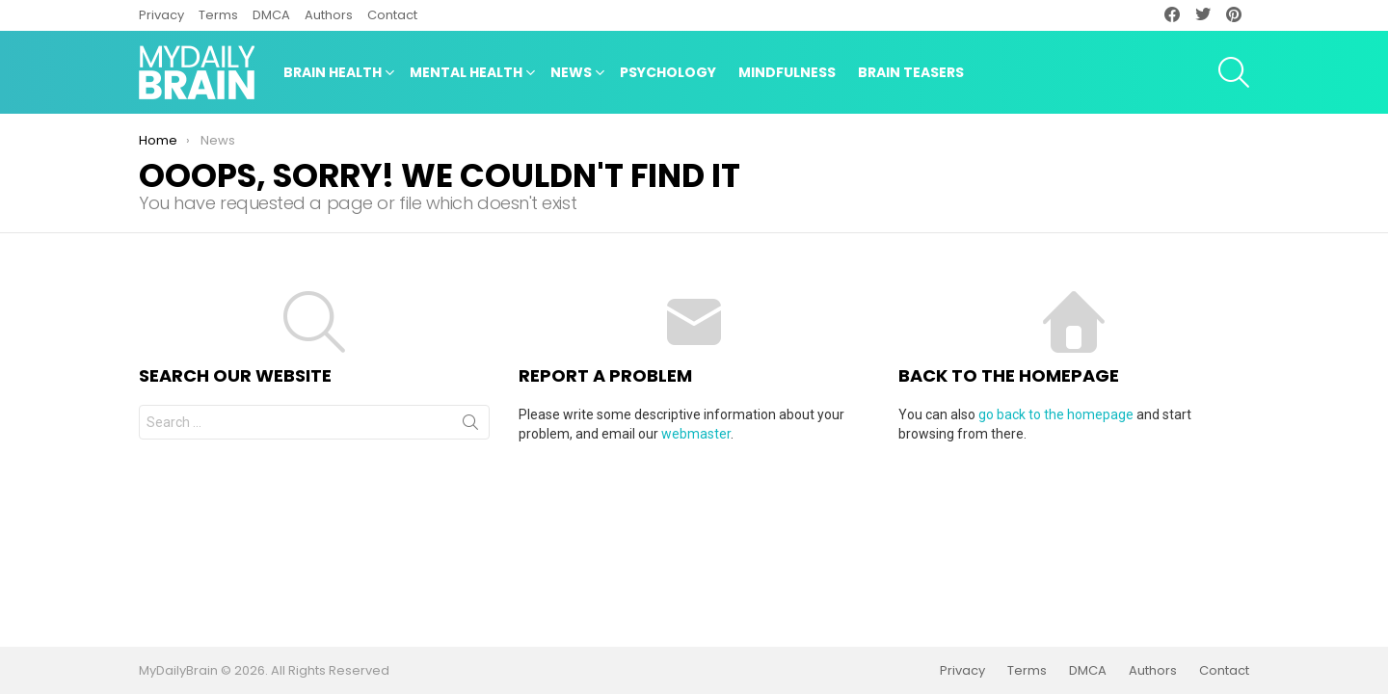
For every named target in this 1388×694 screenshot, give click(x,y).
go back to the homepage (1056, 414)
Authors (329, 15)
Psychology (668, 72)
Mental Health (466, 75)
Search (470, 426)
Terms (218, 15)
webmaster (696, 433)
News (571, 75)
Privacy (161, 15)
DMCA (271, 15)
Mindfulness (787, 72)
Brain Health (332, 75)
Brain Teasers (911, 72)
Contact (392, 15)
